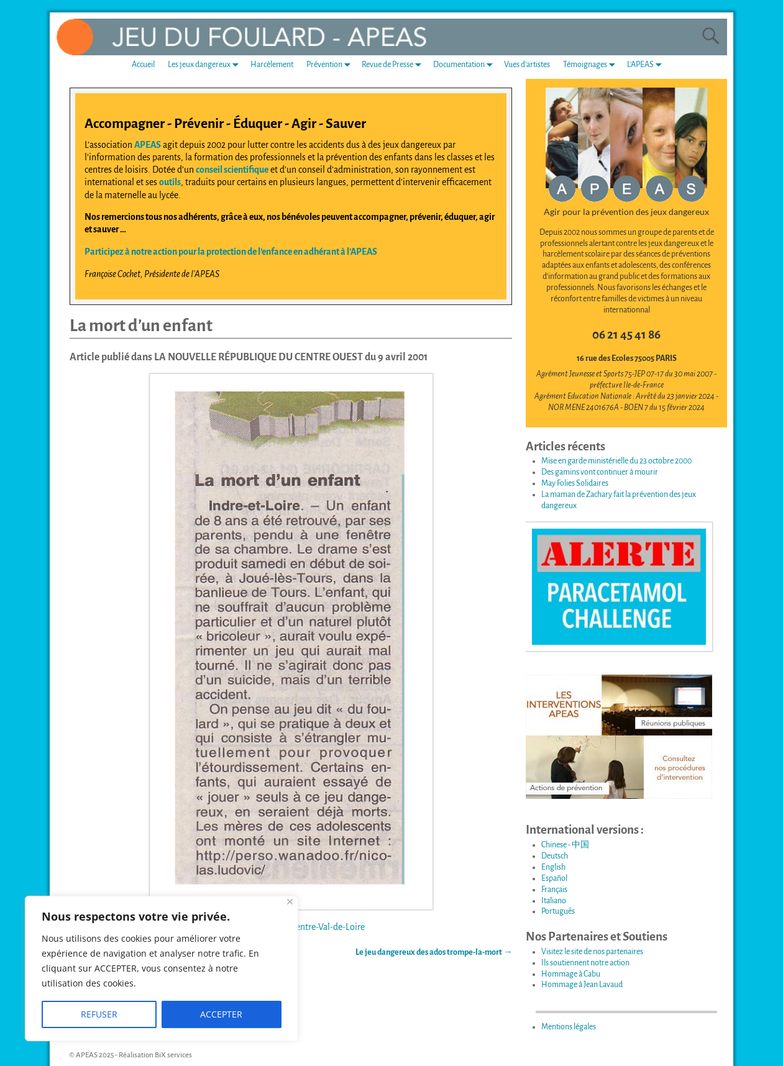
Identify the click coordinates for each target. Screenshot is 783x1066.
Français (554, 889)
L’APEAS (647, 65)
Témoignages (591, 65)
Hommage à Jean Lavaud (582, 984)
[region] (161, 968)
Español (554, 878)
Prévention (330, 65)
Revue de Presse (394, 65)
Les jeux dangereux (206, 65)
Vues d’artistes (527, 64)
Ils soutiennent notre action (585, 963)
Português (558, 911)
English (553, 867)
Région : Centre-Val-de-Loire (311, 927)
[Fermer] (290, 901)
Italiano (553, 900)
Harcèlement (271, 64)
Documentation (465, 65)
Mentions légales (568, 1027)
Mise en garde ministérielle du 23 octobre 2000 (616, 461)
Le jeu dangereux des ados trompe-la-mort (433, 952)
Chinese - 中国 (565, 844)
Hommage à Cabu (570, 974)
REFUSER (99, 1014)
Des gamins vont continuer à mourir (599, 472)
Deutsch (554, 856)
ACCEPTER (221, 1014)
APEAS (147, 145)
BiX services (173, 1055)
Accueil (143, 64)
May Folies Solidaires (574, 483)
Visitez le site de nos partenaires (592, 951)
